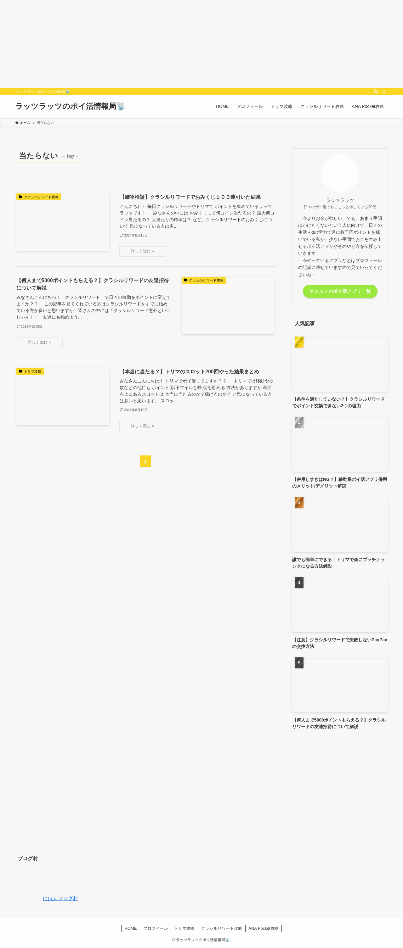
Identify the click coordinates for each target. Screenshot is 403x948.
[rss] (376, 91)
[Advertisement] (189, 44)
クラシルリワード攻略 (221, 928)
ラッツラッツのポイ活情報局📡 (70, 106)
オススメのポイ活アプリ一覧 (340, 291)
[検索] (384, 91)
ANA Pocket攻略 (263, 928)
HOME (130, 928)
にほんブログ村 (46, 898)
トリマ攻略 (184, 928)
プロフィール (155, 928)
